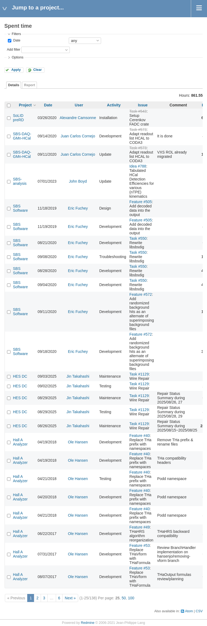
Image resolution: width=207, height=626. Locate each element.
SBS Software (20, 208)
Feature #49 (139, 527)
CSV (199, 611)
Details (13, 85)
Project (25, 105)
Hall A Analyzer (20, 442)
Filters (16, 34)
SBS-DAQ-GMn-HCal (22, 136)
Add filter (13, 49)
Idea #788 (137, 166)
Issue (143, 105)
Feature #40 (139, 435)
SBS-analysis (20, 181)
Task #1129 (139, 374)
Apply (16, 70)
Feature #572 (140, 294)
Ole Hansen (78, 442)
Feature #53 (139, 545)
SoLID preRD (18, 117)
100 (131, 598)
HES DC (20, 376)
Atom (189, 611)
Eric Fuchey (78, 208)
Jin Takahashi (78, 376)
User (79, 105)
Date (16, 40)
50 (124, 598)
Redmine (87, 623)
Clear (37, 70)
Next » (70, 598)
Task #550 (138, 238)
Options (17, 57)
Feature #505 (140, 202)
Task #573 (138, 129)
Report (29, 85)
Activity (114, 105)
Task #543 (138, 111)
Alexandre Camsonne (78, 118)
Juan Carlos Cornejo (78, 136)
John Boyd (78, 181)
